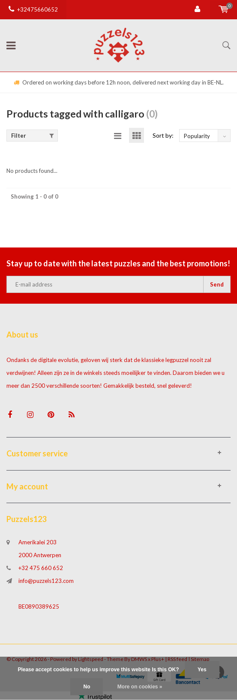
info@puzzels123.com (46, 580)
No (86, 687)
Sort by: (163, 135)
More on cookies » (139, 687)
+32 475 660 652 (40, 567)
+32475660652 (33, 9)
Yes (202, 670)
